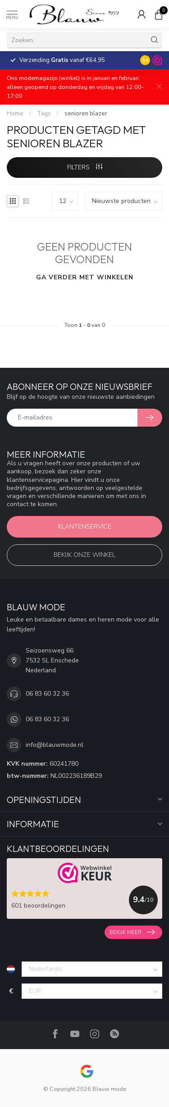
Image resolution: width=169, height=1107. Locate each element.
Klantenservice (84, 526)
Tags (44, 114)
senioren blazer (85, 114)
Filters (84, 167)
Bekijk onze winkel (84, 555)
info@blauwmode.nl (54, 745)
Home (15, 114)
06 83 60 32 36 (47, 693)
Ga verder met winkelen (84, 277)
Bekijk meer (132, 932)
